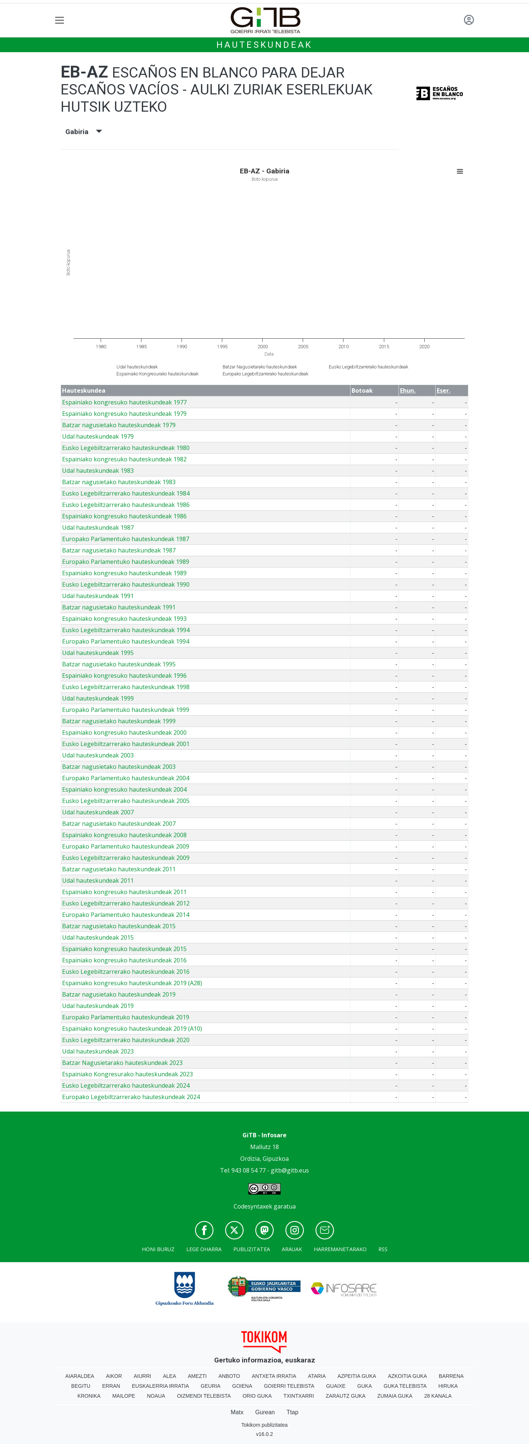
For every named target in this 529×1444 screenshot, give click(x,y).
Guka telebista (405, 1386)
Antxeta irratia (274, 1376)
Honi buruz (158, 1249)
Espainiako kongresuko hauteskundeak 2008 (124, 835)
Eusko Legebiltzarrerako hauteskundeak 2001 (126, 744)
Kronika (89, 1396)
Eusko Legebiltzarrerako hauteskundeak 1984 (126, 493)
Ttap (292, 1412)
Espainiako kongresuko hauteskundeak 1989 (124, 573)
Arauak (292, 1249)
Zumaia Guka (395, 1396)
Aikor (114, 1376)
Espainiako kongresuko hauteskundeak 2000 (124, 732)
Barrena (451, 1376)
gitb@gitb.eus (290, 1170)
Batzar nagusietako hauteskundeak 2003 (119, 767)
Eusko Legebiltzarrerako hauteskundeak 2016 (126, 972)
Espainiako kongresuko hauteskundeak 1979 (124, 414)
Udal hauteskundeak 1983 (98, 471)
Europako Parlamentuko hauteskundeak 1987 (125, 539)
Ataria (317, 1376)
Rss (383, 1249)
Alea (169, 1376)
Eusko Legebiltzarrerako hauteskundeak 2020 (126, 1040)
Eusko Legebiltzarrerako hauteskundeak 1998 (126, 687)
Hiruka (448, 1386)
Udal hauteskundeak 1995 (98, 653)
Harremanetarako (340, 1249)
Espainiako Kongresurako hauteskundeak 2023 (127, 1074)
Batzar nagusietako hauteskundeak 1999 (119, 721)
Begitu (80, 1386)
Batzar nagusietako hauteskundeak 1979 (119, 425)
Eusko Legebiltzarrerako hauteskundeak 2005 (126, 801)
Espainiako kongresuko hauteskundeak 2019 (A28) (132, 983)
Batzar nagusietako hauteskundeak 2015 (119, 926)
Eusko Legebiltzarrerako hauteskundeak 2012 (126, 903)
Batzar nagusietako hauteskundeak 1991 (119, 607)
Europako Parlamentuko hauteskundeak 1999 (125, 710)
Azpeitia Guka (357, 1376)
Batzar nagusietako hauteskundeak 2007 (119, 824)
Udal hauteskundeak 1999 (98, 698)
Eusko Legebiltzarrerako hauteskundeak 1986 (126, 505)
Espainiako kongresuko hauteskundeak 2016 (124, 960)
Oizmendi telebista (204, 1396)
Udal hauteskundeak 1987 (98, 527)
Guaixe (336, 1386)
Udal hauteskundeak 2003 (98, 755)
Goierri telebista (289, 1386)
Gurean (265, 1412)
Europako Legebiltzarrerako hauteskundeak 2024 (131, 1097)
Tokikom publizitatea (264, 1425)
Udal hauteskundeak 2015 (98, 937)
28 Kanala (438, 1396)
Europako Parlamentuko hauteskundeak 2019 (125, 1017)
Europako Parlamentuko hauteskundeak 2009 (125, 846)
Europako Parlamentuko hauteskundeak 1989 (125, 562)
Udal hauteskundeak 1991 (98, 596)
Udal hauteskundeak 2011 (98, 880)
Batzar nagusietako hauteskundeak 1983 (119, 482)
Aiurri (142, 1376)
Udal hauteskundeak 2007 (98, 812)
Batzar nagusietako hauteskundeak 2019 (119, 994)
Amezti (197, 1376)
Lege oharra (204, 1249)
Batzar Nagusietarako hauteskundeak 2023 (122, 1063)
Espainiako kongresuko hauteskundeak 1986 (124, 516)
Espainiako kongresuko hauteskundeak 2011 (124, 892)
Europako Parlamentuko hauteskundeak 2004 (125, 778)
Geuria (210, 1386)
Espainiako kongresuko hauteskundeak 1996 (124, 675)
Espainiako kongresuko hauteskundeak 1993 (124, 619)
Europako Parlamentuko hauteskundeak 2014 (125, 915)
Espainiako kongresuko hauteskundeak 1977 (124, 402)
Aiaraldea (79, 1376)
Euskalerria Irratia (160, 1386)
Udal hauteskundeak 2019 (98, 1006)
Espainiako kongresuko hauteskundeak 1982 (124, 459)
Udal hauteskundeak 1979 (98, 436)
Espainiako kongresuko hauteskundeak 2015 (124, 949)
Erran (111, 1386)
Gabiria (83, 131)
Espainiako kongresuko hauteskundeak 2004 (124, 789)
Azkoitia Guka (407, 1376)
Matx (237, 1412)
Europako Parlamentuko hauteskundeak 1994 (125, 641)
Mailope (123, 1396)
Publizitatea (251, 1249)
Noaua (156, 1396)
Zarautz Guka (346, 1396)
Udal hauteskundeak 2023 (98, 1051)
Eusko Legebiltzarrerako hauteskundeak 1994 (126, 630)
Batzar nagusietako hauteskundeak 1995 (119, 664)
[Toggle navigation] (60, 20)
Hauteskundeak (264, 45)
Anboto (229, 1376)
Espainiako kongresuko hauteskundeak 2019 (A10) (132, 1029)
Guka (364, 1386)
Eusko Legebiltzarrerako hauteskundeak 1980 (126, 448)
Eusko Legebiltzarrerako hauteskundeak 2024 (126, 1085)
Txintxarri (299, 1396)
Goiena (242, 1386)
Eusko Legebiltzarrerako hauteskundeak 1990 (126, 584)
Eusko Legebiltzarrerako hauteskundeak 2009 (126, 858)
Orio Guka (256, 1396)
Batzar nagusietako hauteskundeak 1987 (119, 550)
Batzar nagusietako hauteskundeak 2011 (119, 869)
